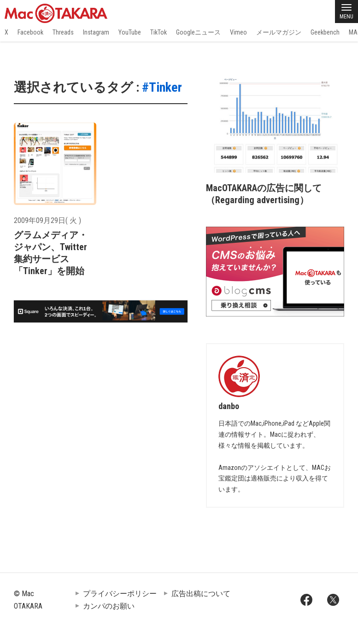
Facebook (30, 32)
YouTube (129, 32)
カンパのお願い (109, 606)
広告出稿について (200, 593)
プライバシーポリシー (120, 593)
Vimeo (238, 32)
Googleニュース (198, 32)
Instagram (96, 32)
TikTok (158, 32)
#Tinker (162, 87)
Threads (63, 32)
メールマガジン (278, 32)
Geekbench (325, 32)
